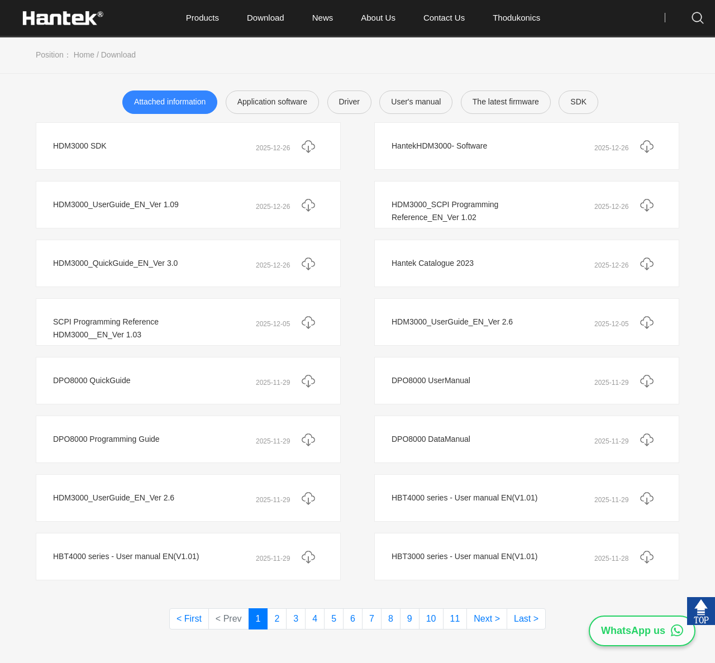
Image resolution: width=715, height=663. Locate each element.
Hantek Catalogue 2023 (433, 263)
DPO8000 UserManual (431, 380)
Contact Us (444, 17)
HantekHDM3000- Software (439, 145)
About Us (378, 17)
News (322, 17)
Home (84, 54)
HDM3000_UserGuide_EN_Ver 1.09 (116, 204)
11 (455, 618)
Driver (349, 101)
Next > (487, 618)
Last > (526, 618)
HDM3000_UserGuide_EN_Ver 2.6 (452, 321)
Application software (272, 101)
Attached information (170, 101)
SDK (578, 101)
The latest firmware (506, 101)
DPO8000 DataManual (431, 439)
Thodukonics (516, 17)
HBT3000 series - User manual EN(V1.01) (464, 556)
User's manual (416, 101)
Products (202, 17)
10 (431, 618)
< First (189, 618)
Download (265, 17)
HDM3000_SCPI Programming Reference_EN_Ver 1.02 (445, 211)
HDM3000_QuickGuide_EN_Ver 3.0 (115, 263)
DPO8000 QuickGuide (92, 380)
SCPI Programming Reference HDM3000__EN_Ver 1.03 (106, 328)
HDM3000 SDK (80, 145)
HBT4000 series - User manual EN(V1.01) (464, 497)
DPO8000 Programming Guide (106, 439)
